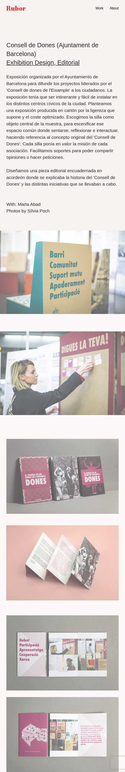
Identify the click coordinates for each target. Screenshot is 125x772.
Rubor (16, 8)
